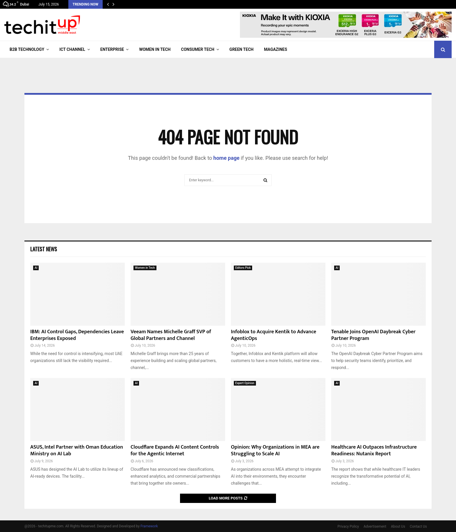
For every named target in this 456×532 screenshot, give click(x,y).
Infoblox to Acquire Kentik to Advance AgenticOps (273, 335)
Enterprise (112, 49)
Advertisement (375, 526)
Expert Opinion (244, 383)
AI (36, 267)
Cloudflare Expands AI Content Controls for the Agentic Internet (175, 450)
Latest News (43, 249)
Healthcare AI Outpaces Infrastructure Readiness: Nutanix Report (374, 450)
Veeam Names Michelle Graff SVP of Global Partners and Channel (171, 335)
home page (226, 158)
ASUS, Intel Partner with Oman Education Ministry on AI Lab (76, 450)
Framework (149, 526)
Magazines (275, 49)
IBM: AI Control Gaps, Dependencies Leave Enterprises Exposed (77, 335)
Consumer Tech (197, 49)
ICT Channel (72, 49)
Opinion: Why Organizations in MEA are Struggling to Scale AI (275, 450)
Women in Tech (154, 49)
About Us (398, 526)
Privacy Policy (348, 526)
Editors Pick (243, 267)
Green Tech (241, 49)
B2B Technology (27, 49)
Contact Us (418, 526)
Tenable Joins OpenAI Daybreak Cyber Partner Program (373, 335)
